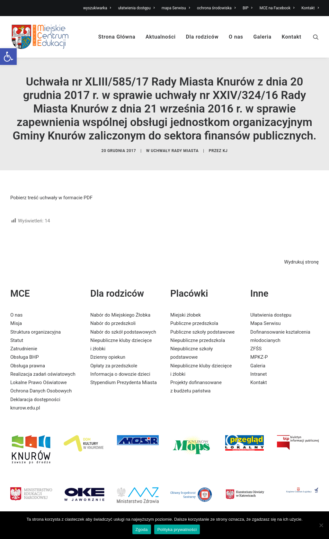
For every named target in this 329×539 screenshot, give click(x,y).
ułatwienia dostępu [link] (136, 8)
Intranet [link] (258, 374)
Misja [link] (16, 323)
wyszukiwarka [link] (97, 8)
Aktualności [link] (161, 37)
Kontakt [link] (310, 8)
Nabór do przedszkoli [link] (113, 323)
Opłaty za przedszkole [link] (113, 366)
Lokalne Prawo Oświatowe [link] (38, 382)
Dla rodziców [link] (202, 37)
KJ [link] (225, 150)
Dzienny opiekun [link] (107, 357)
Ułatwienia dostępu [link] (270, 315)
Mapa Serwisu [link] (265, 323)
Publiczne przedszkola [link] (194, 323)
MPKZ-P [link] (259, 357)
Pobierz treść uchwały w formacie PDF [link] (51, 198)
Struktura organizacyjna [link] (35, 332)
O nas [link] (236, 37)
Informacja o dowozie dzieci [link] (120, 374)
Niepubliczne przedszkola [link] (197, 340)
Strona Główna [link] (117, 37)
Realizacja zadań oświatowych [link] (43, 374)
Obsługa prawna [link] (27, 366)
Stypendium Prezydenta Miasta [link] (123, 382)
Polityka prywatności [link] (177, 529)
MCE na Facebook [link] (277, 8)
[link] (8, 56)
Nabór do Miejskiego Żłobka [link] (120, 315)
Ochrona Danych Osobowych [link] (41, 391)
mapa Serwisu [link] (176, 8)
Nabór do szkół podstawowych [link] (123, 332)
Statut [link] (16, 340)
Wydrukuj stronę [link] (301, 262)
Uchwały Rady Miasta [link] (175, 150)
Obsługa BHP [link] (24, 357)
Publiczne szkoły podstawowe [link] (202, 332)
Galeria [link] (262, 37)
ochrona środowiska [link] (216, 8)
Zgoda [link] (142, 529)
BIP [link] (248, 8)
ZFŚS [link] (256, 349)
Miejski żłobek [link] (185, 315)
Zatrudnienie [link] (23, 349)
